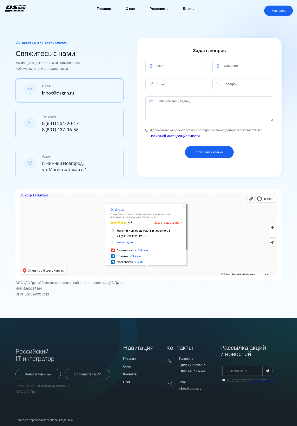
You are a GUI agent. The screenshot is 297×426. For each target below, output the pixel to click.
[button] (159, 9)
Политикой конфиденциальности (175, 136)
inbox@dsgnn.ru (58, 93)
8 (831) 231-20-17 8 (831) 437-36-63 (60, 126)
